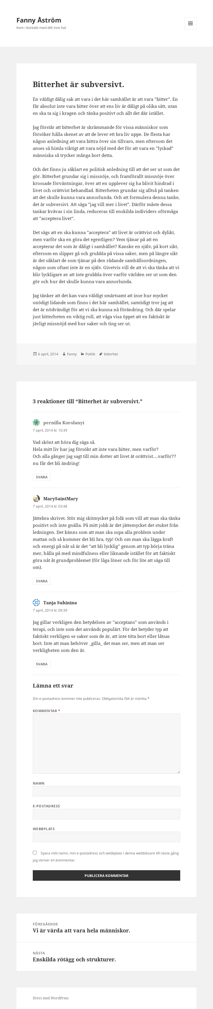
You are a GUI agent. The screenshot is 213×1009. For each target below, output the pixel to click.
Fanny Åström (38, 19)
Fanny (72, 354)
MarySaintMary (60, 498)
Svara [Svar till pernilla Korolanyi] (41, 477)
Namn (39, 783)
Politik (90, 354)
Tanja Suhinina (60, 602)
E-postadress (46, 806)
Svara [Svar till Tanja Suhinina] (41, 664)
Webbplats (44, 828)
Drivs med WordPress (50, 998)
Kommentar (46, 710)
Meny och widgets (191, 29)
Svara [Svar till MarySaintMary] (41, 581)
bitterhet (111, 354)
